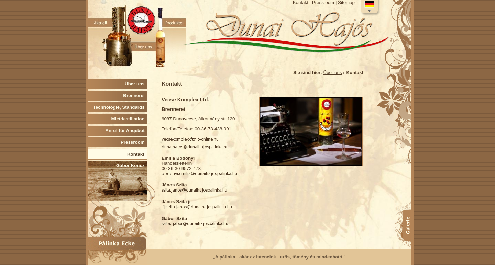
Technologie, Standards (120, 107)
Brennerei (135, 95)
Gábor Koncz (131, 165)
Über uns (332, 72)
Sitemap (346, 2)
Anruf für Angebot (126, 130)
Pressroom (323, 2)
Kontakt (300, 2)
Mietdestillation (129, 119)
